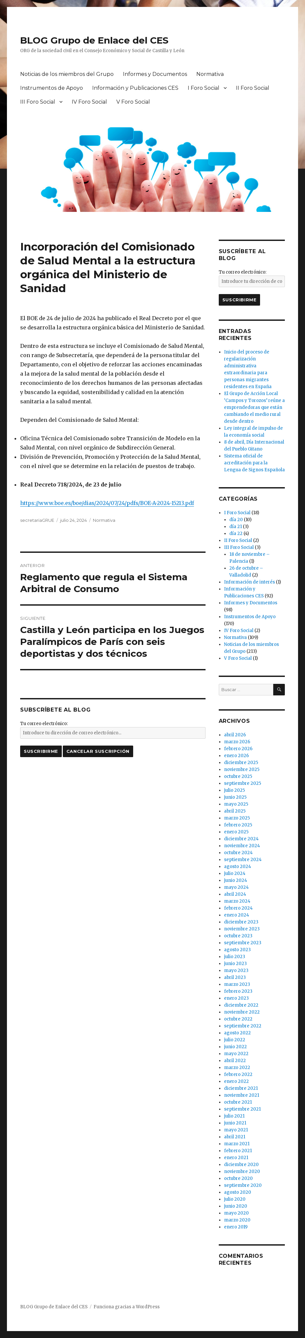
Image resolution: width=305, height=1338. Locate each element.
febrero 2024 (238, 908)
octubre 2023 (238, 936)
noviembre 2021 (241, 1095)
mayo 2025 (236, 804)
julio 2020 (235, 1199)
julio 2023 (234, 956)
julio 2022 (234, 1040)
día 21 (235, 526)
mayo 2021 (236, 1130)
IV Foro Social (89, 102)
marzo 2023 (237, 984)
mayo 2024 (236, 887)
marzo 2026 (237, 742)
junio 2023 (235, 963)
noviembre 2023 (242, 929)
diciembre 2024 (241, 839)
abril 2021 (234, 1137)
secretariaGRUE (37, 520)
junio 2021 (235, 1123)
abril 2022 (235, 1060)
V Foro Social (133, 102)
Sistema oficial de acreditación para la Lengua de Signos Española (254, 463)
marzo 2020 (237, 1220)
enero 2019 (236, 1227)
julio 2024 (235, 873)
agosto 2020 (237, 1192)
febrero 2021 (238, 1151)
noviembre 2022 (242, 1012)
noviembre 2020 (242, 1171)
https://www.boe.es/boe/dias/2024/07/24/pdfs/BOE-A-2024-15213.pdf (107, 503)
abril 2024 (235, 894)
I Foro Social (203, 88)
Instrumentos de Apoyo (51, 88)
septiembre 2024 (243, 859)
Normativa (210, 74)
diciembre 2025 (241, 762)
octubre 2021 (238, 1102)
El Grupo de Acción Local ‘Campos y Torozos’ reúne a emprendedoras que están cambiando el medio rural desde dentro (254, 407)
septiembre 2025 (242, 783)
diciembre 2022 (241, 1005)
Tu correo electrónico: (44, 723)
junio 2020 (235, 1206)
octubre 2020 (238, 1178)
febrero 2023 (238, 991)
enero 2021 (236, 1157)
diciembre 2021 (241, 1088)
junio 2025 (235, 797)
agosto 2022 (237, 1033)
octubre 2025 (238, 776)
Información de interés (249, 582)
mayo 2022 (236, 1053)
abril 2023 (235, 977)
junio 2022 (235, 1047)
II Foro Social (252, 88)
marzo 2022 (237, 1067)
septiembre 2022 (242, 1026)
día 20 (236, 519)
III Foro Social (37, 102)
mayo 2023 (236, 970)
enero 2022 (236, 1081)
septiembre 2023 (242, 943)
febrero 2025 (238, 825)
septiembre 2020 (243, 1185)
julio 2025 (234, 790)
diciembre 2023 (241, 922)
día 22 (236, 533)
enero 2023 (236, 998)
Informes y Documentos (155, 74)
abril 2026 (235, 735)
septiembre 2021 (242, 1109)
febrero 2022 (238, 1074)
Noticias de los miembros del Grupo (67, 74)
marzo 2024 (237, 901)
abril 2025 (235, 811)
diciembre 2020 (241, 1164)
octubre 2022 (238, 1019)
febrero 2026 (238, 749)
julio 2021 (234, 1116)
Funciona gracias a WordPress (127, 1307)
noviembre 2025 (241, 769)
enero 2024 (236, 915)
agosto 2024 (237, 866)
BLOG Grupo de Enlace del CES (94, 40)
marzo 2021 (236, 1144)
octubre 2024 (238, 852)
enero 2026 (236, 755)
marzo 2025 (237, 818)
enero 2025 (236, 832)
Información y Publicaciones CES (135, 88)
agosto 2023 (237, 950)
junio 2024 (235, 880)
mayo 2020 (236, 1213)
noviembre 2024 (242, 846)
